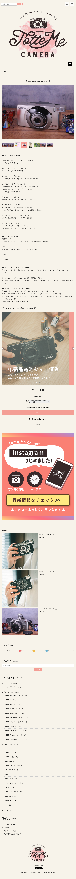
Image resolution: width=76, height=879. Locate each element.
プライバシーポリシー (11, 831)
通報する (38, 424)
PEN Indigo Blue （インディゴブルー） (19, 722)
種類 (27, 401)
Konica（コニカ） (12, 796)
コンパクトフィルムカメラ (15, 687)
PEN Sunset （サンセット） (15, 709)
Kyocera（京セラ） (12, 761)
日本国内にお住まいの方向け (38, 419)
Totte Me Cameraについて (12, 824)
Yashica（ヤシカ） (12, 757)
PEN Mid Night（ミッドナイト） (17, 695)
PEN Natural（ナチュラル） (15, 713)
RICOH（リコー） (12, 774)
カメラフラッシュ (9, 810)
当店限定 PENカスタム (11, 692)
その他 (8, 805)
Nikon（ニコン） (11, 752)
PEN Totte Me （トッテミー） (16, 704)
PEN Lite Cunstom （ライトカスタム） (19, 739)
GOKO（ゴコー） (12, 800)
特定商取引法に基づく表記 (12, 834)
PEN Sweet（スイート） (14, 700)
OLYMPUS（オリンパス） (14, 783)
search (20, 4)
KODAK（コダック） (13, 779)
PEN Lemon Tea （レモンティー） (17, 730)
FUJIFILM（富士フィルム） (15, 770)
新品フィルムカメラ (10, 683)
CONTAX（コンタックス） (15, 792)
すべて (8, 650)
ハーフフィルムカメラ (11, 744)
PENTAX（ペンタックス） (15, 765)
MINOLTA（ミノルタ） (13, 787)
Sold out (38, 412)
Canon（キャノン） (12, 748)
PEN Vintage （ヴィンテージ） (16, 735)
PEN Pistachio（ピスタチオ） (16, 726)
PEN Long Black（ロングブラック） (18, 717)
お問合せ (6, 827)
